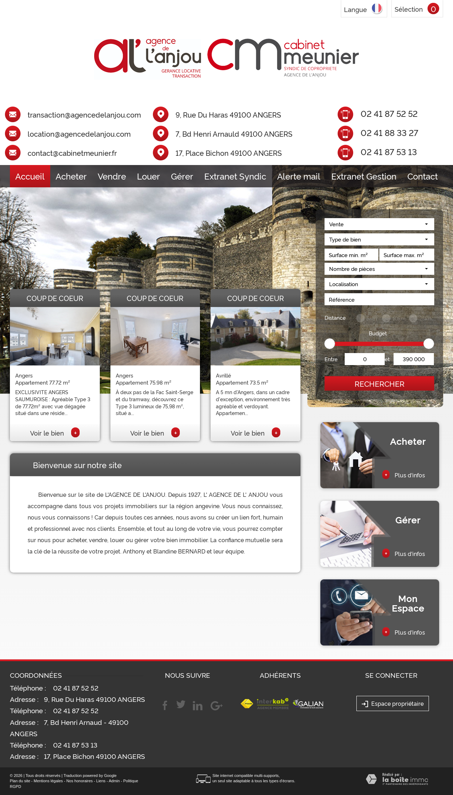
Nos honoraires (79, 781)
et (387, 359)
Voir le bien (55, 432)
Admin (114, 781)
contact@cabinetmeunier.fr (72, 153)
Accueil (30, 176)
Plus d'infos (403, 474)
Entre (331, 359)
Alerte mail (298, 176)
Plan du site (20, 781)
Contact (422, 176)
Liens (100, 781)
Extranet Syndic (235, 176)
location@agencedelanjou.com (79, 134)
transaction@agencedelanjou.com (84, 115)
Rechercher (380, 383)
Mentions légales (48, 781)
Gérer (182, 176)
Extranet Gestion (363, 176)
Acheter (71, 176)
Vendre (112, 176)
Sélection (409, 9)
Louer (148, 176)
